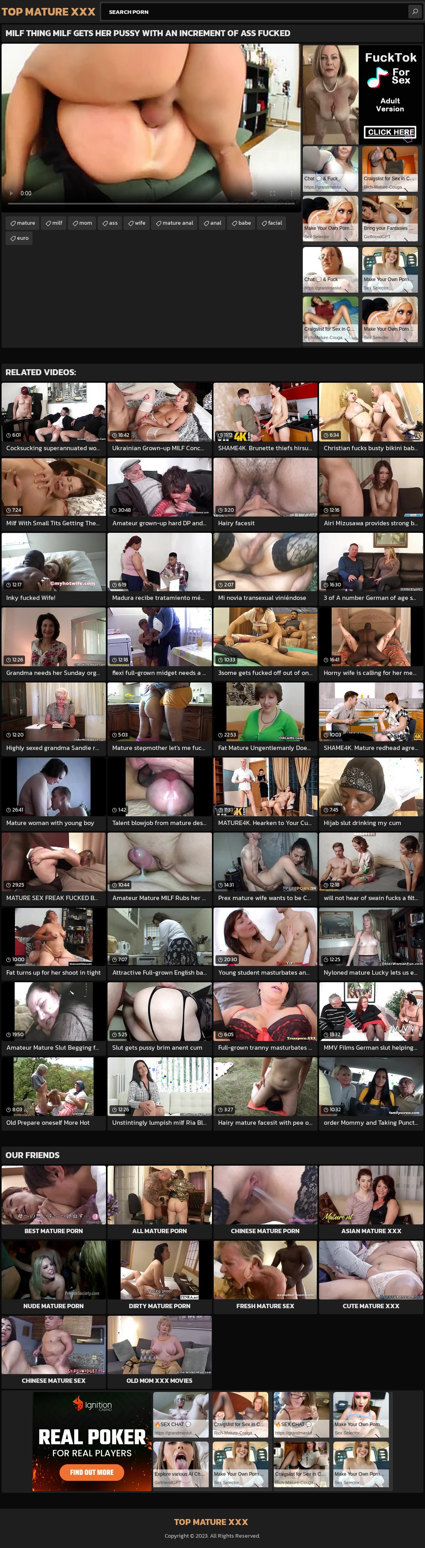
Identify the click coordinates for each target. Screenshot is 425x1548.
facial (275, 223)
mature (26, 223)
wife (140, 223)
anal (215, 223)
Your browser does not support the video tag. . (151, 128)
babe (244, 223)
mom (85, 223)
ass (113, 223)
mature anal (178, 223)
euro (23, 238)
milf (57, 223)
